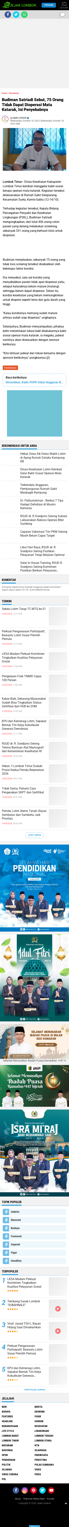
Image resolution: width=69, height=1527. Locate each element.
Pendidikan (8, 1459)
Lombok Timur (10, 1440)
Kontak (50, 1498)
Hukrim (15, 1211)
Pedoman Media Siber (34, 1498)
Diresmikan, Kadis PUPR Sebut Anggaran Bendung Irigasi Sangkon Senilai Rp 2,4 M (34, 382)
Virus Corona (10, 1474)
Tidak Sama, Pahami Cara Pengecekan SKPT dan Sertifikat (23, 790)
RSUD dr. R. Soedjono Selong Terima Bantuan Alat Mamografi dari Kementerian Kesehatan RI (23, 747)
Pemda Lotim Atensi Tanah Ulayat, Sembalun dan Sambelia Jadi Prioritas (24, 814)
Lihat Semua (34, 835)
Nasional (7, 1450)
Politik (6, 1464)
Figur (14, 1252)
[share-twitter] (16, 14)
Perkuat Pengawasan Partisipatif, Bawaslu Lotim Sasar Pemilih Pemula (23, 635)
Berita (38, 1406)
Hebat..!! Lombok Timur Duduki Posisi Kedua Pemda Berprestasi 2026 (23, 770)
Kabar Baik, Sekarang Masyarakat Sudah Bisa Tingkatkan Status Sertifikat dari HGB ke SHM (24, 702)
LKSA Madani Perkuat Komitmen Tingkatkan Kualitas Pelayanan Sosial (23, 657)
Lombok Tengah (44, 1435)
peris (38, 1474)
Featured (16, 1236)
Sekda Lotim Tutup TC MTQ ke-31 (24, 609)
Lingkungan (42, 1430)
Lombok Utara (43, 1440)
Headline (16, 1260)
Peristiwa (41, 1459)
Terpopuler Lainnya (34, 1390)
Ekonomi (16, 1219)
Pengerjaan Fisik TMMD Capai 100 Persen (21, 678)
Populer (48, 5)
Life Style (8, 1430)
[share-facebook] (8, 14)
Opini (5, 1455)
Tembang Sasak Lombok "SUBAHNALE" (23, 1303)
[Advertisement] (34, 53)
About (18, 1498)
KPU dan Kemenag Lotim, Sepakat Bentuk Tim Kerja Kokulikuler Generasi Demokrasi (24, 725)
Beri (4, 1406)
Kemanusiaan (10, 1426)
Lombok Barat (10, 1435)
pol (4, 1479)
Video (38, 1469)
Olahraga (40, 1450)
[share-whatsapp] (24, 14)
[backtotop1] (66, 1503)
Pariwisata (41, 1455)
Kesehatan (10, 367)
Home (4, 93)
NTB (37, 1445)
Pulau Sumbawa (44, 1464)
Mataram (7, 1445)
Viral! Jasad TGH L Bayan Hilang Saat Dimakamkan (24, 1325)
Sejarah (15, 1244)
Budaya (15, 1228)
